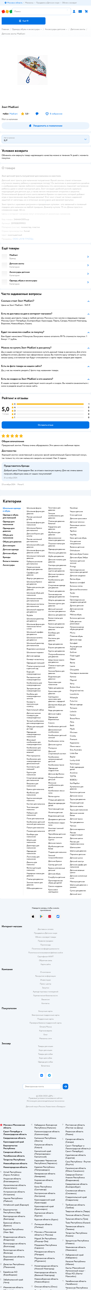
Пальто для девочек (56, 591)
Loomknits (74, 694)
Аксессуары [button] (9, 565)
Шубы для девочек (56, 556)
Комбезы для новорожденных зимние (34, 696)
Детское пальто (55, 843)
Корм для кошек (45, 1050)
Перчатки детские (77, 854)
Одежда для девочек (56, 549)
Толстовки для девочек (54, 509)
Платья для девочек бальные (56, 522)
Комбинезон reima (56, 741)
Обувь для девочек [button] (12, 541)
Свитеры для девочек (57, 565)
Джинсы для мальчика (32, 863)
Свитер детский (55, 865)
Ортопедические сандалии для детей (78, 601)
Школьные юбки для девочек (35, 546)
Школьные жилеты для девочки (35, 639)
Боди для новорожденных (34, 673)
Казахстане (50, 1106)
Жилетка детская (55, 812)
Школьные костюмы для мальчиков (35, 605)
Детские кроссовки (78, 518)
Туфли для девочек (56, 688)
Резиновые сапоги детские (77, 526)
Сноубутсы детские (56, 877)
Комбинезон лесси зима (56, 792)
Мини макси (75, 746)
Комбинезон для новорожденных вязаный (34, 750)
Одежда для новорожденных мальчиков (34, 734)
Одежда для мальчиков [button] (9, 523)
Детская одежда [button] (11, 549)
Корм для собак (45, 1058)
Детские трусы (76, 819)
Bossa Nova (75, 718)
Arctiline (73, 773)
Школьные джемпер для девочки (35, 620)
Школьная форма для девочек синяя (35, 551)
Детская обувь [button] (10, 553)
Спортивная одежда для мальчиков (35, 779)
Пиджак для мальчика (57, 852)
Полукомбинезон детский (56, 778)
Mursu (72, 633)
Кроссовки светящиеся (53, 891)
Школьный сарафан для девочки (35, 633)
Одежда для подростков (53, 769)
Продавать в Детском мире (45, 933)
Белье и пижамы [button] (11, 561)
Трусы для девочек (78, 799)
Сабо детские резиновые (75, 622)
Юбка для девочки (34, 888)
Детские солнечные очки (78, 877)
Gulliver (73, 652)
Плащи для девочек (56, 800)
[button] (24, 21)
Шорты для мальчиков (31, 841)
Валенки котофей (77, 583)
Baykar (72, 757)
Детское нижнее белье (77, 814)
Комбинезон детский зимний (57, 736)
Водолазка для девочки (54, 678)
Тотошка (73, 708)
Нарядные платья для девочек (35, 874)
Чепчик (73, 826)
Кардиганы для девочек (54, 528)
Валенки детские (77, 547)
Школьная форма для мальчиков (35, 523)
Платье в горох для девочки (56, 666)
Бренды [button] (7, 557)
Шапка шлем (75, 847)
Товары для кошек (45, 1046)
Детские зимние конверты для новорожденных (34, 715)
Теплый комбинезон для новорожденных (35, 722)
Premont (73, 739)
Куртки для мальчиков (31, 773)
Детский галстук (77, 861)
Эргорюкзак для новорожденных (34, 689)
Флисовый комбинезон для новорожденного (34, 742)
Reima (72, 663)
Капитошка (74, 764)
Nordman (74, 508)
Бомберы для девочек (54, 634)
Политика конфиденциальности (45, 949)
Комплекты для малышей (33, 768)
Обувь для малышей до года (35, 727)
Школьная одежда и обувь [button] (12, 509)
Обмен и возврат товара (45, 937)
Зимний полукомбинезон (55, 856)
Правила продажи (45, 941)
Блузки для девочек (56, 647)
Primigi (73, 566)
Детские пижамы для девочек (57, 561)
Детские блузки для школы (35, 535)
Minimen (73, 732)
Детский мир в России (35, 1106)
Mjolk (72, 729)
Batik (72, 725)
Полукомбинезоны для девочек (56, 655)
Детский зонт (76, 894)
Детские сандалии (77, 576)
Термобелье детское (57, 834)
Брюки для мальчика (35, 789)
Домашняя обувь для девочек (57, 706)
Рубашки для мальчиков (32, 814)
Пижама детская (77, 803)
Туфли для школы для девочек (35, 588)
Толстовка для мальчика (32, 808)
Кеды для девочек (55, 710)
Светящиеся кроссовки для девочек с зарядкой (56, 699)
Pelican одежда (76, 704)
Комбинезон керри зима (56, 824)
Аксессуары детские (55, 29)
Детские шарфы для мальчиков (78, 866)
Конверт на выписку (35, 659)
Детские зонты (77, 29)
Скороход (74, 596)
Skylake (30, 615)
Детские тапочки (77, 522)
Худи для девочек (55, 644)
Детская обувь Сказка (79, 554)
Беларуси (61, 1106)
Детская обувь (54, 874)
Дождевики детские (56, 819)
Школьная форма (34, 508)
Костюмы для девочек (54, 639)
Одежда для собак (45, 1062)
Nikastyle (74, 698)
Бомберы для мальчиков (32, 835)
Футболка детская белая (56, 847)
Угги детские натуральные (75, 542)
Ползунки (52, 748)
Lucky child (75, 760)
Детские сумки (76, 858)
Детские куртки (55, 744)
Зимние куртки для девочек (56, 604)
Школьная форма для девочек (35, 512)
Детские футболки (56, 774)
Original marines (77, 691)
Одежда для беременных (53, 718)
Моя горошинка (33, 756)
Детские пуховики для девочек (56, 575)
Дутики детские (77, 606)
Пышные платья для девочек (56, 544)
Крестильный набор (35, 710)
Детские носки (76, 796)
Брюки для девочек (56, 624)
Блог (46, 1034)
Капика (73, 677)
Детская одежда (33, 656)
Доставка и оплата (45, 929)
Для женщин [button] (9, 545)
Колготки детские (77, 792)
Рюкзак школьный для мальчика (34, 540)
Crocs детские (76, 515)
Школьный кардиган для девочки (35, 611)
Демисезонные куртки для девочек (56, 570)
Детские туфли (54, 714)
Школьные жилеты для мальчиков (35, 599)
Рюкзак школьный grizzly (34, 518)
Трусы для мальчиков (79, 810)
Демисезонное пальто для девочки (56, 539)
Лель (72, 722)
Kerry (72, 684)
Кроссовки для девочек (54, 692)
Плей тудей (75, 656)
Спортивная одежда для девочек (56, 586)
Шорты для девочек (56, 600)
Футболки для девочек (54, 533)
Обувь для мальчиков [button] (8, 536)
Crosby (73, 736)
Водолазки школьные (36, 649)
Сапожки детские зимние (77, 562)
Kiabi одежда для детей (77, 768)
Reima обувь (75, 579)
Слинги (51, 723)
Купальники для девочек (76, 788)
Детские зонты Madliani (13, 33)
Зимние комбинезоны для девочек (55, 515)
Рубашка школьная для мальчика (34, 562)
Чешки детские (76, 511)
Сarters (73, 715)
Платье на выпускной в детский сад (36, 667)
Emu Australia (76, 750)
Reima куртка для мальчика (34, 869)
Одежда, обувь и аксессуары (26, 29)
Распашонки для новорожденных (34, 678)
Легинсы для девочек (57, 553)
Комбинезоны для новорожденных (34, 684)
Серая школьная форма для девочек (35, 568)
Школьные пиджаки (35, 652)
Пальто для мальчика (35, 828)
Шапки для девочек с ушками (79, 886)
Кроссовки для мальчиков (54, 683)
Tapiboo (73, 531)
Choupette (74, 670)
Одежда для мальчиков (31, 852)
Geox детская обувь (78, 538)
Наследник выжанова (79, 673)
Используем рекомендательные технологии (45, 1101)
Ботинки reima (76, 586)
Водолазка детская (56, 816)
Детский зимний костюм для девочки (57, 610)
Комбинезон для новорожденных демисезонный (34, 761)
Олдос (72, 659)
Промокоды (45, 945)
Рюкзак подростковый (76, 834)
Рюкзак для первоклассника (77, 843)
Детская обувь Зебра (79, 557)
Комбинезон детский (57, 726)
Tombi (72, 593)
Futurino (73, 701)
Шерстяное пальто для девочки (56, 661)
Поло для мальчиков (35, 818)
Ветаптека (45, 1066)
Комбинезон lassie (56, 765)
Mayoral (73, 680)
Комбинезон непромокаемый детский (55, 759)
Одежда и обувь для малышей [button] (10, 516)
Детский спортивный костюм (57, 752)
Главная (5, 29)
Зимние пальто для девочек (35, 883)
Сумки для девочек (78, 891)
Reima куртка (53, 796)
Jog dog (73, 534)
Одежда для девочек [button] (9, 529)
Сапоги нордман (55, 886)
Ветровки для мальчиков (32, 785)
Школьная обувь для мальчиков (35, 594)
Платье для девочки (35, 879)
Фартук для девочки (35, 578)
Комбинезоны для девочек (56, 581)
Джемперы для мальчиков (33, 847)
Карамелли (74, 743)
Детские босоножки (78, 589)
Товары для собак (45, 1054)
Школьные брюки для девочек (34, 583)
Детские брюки (55, 861)
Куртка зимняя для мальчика (34, 799)
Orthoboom (75, 550)
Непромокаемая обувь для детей (77, 628)
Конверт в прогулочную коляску (32, 704)
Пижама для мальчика (36, 831)
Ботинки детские (77, 618)
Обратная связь (45, 960)
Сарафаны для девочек (32, 574)
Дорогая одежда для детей (56, 804)
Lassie (72, 666)
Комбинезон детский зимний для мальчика (36, 823)
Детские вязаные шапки (77, 871)
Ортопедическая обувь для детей (55, 882)
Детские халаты (76, 806)
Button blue (75, 687)
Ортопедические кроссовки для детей (79, 571)
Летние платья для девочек (56, 628)
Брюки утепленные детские (56, 869)
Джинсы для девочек (57, 615)
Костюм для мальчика (36, 804)
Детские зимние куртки (55, 838)
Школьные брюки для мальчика (34, 529)
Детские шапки (76, 838)
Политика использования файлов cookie (45, 952)
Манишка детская (77, 881)
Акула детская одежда (76, 647)
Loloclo (73, 711)
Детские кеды (76, 640)
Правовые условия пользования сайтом (45, 1098)
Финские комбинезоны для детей (55, 785)
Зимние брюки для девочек (56, 672)
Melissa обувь (76, 615)
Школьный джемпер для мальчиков (35, 644)
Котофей (73, 643)
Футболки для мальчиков (33, 794)
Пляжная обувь (76, 636)
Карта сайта (45, 964)
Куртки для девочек (56, 651)
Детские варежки (77, 829)
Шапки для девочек (78, 851)
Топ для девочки (77, 822)
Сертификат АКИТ (46, 956)
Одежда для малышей (35, 663)
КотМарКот (75, 783)
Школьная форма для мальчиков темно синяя (35, 626)
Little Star (74, 753)
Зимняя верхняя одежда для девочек (56, 595)
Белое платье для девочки (55, 619)
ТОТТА (73, 776)
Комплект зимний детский (56, 829)
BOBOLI (73, 780)
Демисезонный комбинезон (54, 731)
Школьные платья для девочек (36, 557)
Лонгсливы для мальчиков (33, 858)
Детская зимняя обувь (76, 610)
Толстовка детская (56, 809)
